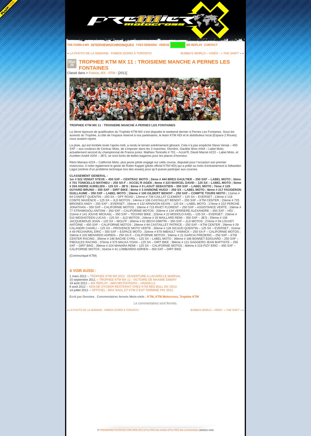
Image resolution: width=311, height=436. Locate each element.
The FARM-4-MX (78, 45)
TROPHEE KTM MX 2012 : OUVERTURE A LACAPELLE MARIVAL (135, 276)
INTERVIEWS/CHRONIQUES (112, 45)
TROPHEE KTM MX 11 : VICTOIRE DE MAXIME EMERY (138, 279)
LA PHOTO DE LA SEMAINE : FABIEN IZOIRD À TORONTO (111, 53)
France (94, 73)
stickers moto (207, 430)
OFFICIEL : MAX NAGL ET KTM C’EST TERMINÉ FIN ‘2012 (132, 290)
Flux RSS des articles (156, 430)
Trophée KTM (189, 296)
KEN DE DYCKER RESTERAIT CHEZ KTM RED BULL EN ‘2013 (133, 286)
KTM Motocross (166, 296)
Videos (164, 45)
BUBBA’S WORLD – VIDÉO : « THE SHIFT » (211, 53)
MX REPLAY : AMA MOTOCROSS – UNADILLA (123, 283)
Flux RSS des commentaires (184, 430)
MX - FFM (108, 73)
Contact (211, 45)
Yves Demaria (146, 45)
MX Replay (194, 45)
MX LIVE (177, 45)
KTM (150, 296)
